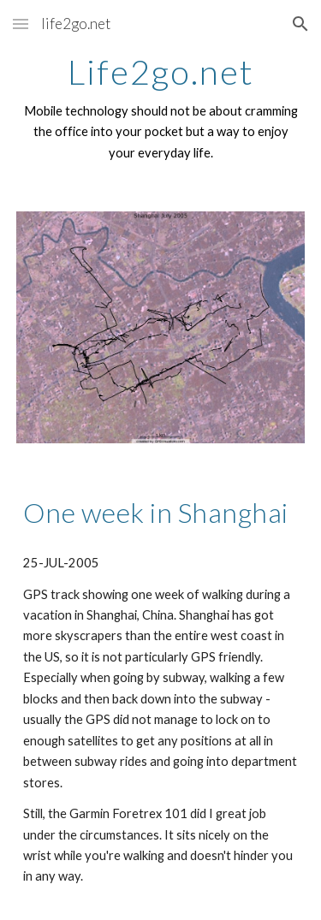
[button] (20, 23)
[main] (161, 108)
